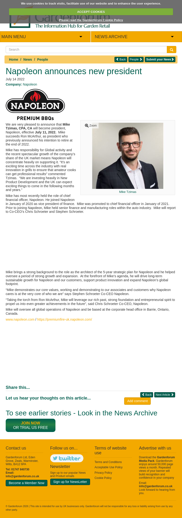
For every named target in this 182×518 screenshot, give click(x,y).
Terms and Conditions (108, 462)
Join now (30, 423)
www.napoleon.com (20, 319)
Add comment (137, 401)
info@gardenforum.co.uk (22, 476)
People (42, 59)
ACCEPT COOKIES (91, 12)
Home (13, 59)
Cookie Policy (103, 478)
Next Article (165, 394)
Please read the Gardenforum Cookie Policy (91, 20)
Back (121, 59)
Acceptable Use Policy (109, 467)
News (27, 59)
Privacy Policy (103, 472)
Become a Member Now (26, 483)
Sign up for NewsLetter (70, 482)
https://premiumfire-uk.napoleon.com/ (64, 319)
